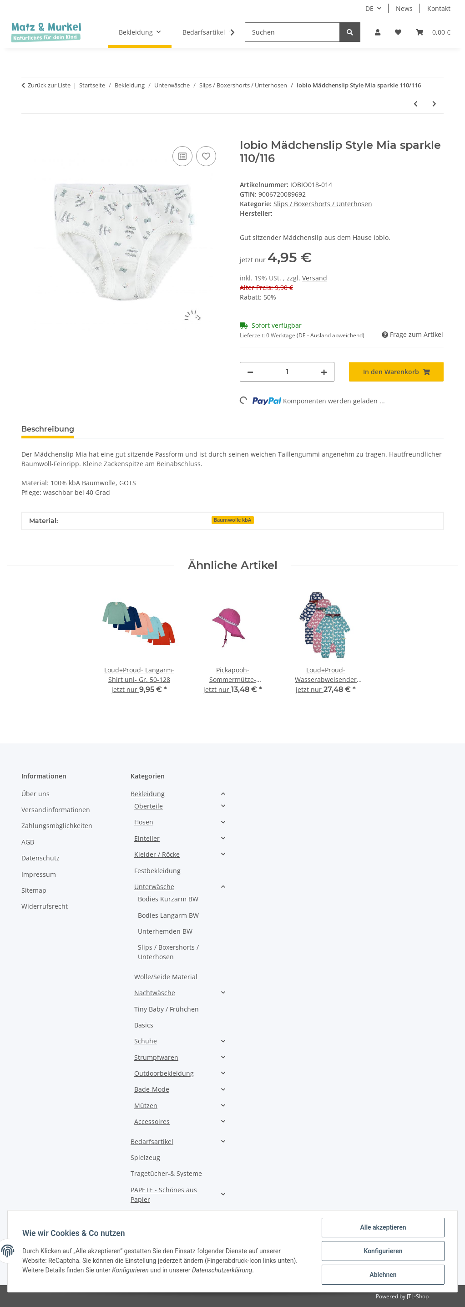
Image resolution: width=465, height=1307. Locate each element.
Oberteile (148, 806)
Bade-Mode (151, 1089)
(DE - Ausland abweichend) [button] (330, 335)
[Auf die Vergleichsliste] (182, 156)
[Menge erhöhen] (324, 371)
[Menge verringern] (250, 371)
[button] (378, 32)
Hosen (143, 822)
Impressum (38, 874)
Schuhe (145, 1041)
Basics (143, 1025)
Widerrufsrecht (44, 906)
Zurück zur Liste (49, 85)
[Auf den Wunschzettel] (206, 156)
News (404, 8)
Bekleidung (148, 793)
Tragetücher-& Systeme (166, 1173)
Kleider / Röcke (157, 854)
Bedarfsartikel (152, 1141)
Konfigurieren (383, 1251)
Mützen (145, 1105)
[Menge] (287, 371)
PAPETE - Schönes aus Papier (164, 1194)
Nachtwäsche (154, 992)
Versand (314, 278)
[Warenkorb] (433, 32)
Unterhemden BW (165, 931)
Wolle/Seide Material (165, 976)
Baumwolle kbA (232, 520)
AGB (27, 842)
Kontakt (438, 8)
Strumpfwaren (156, 1057)
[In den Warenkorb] (28, 134)
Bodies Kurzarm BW (168, 899)
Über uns (35, 793)
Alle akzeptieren (383, 1227)
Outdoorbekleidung (164, 1073)
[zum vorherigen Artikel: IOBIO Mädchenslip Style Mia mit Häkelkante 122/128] (415, 103)
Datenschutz (40, 858)
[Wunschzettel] (398, 32)
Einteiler (147, 838)
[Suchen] (292, 32)
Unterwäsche (154, 886)
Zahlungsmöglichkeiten (56, 825)
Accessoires (152, 1121)
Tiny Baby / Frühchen (166, 1009)
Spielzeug (145, 1157)
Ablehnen (382, 1274)
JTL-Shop (418, 1296)
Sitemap (33, 890)
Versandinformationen (55, 809)
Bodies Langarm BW (168, 915)
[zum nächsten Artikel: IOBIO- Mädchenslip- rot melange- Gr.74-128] (434, 103)
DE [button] (369, 8)
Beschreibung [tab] (47, 429)
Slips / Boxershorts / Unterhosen (322, 203)
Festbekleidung (157, 870)
